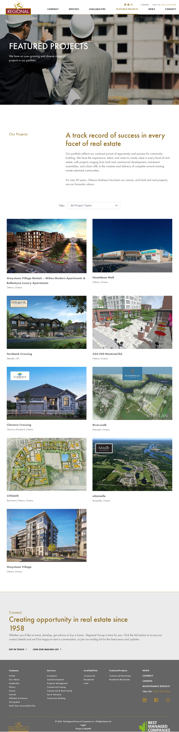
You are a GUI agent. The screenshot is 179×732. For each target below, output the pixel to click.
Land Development (55, 680)
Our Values (14, 680)
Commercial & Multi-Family (59, 691)
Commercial (89, 676)
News (151, 10)
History (12, 687)
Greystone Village (19, 567)
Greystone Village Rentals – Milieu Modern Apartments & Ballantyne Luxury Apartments (46, 281)
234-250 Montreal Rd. (107, 354)
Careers (145, 5)
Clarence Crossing (19, 425)
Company (53, 10)
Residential (89, 680)
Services (74, 10)
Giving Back (14, 702)
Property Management (57, 684)
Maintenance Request (156, 687)
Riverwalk (99, 425)
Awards (12, 695)
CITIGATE (13, 496)
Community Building (56, 699)
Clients (12, 691)
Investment (52, 676)
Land (86, 684)
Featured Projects (127, 10)
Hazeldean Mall (103, 277)
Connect (170, 10)
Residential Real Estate (119, 680)
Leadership (14, 684)
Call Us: (164, 5)
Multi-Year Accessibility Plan (22, 706)
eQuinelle (99, 496)
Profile (12, 676)
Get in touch (18, 649)
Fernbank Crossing (19, 354)
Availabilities (97, 10)
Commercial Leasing (56, 687)
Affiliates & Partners (18, 699)
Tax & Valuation (54, 695)
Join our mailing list (48, 649)
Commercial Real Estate (120, 676)
